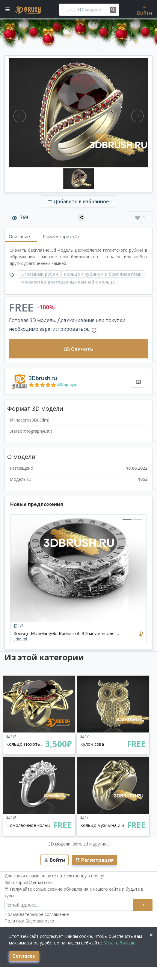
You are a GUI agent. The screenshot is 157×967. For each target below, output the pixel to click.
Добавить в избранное (78, 201)
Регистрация (94, 860)
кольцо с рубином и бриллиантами (103, 274)
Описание (19, 236)
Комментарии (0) (61, 236)
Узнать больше (119, 943)
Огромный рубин (39, 274)
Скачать (78, 348)
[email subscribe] (69, 904)
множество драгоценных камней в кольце (68, 282)
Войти (144, 9)
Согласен (24, 956)
